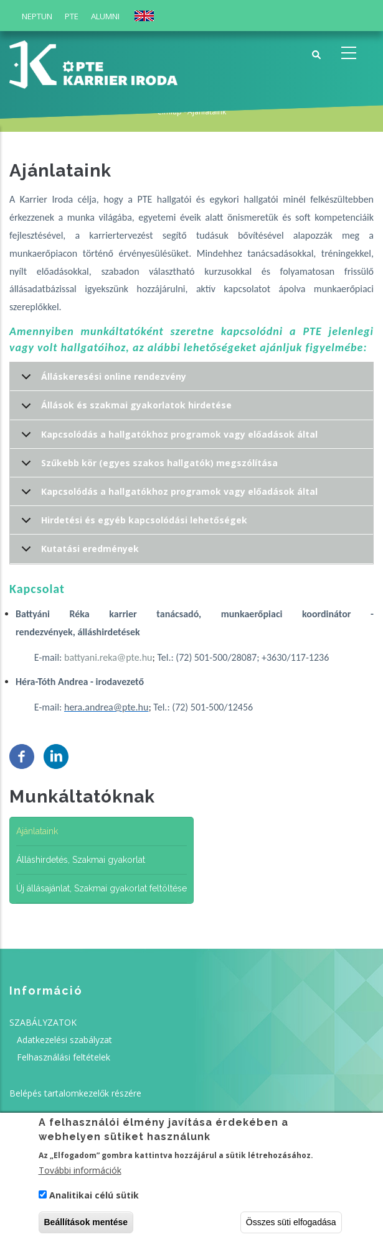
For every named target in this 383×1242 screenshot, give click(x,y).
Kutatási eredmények (78, 553)
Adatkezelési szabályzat (64, 1040)
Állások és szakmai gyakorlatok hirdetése (124, 409)
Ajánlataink (37, 831)
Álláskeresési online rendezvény (101, 380)
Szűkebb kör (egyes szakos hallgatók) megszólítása (147, 467)
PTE (71, 16)
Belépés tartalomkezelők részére (75, 1093)
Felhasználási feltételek (63, 1057)
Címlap (169, 111)
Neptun (37, 16)
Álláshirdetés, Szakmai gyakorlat (80, 860)
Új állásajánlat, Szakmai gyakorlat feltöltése (101, 888)
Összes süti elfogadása (291, 1226)
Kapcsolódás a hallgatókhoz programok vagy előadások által (167, 438)
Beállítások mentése (86, 1226)
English (144, 16)
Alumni (105, 16)
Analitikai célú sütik (94, 1199)
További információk (80, 1174)
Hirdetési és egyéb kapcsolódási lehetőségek (132, 524)
